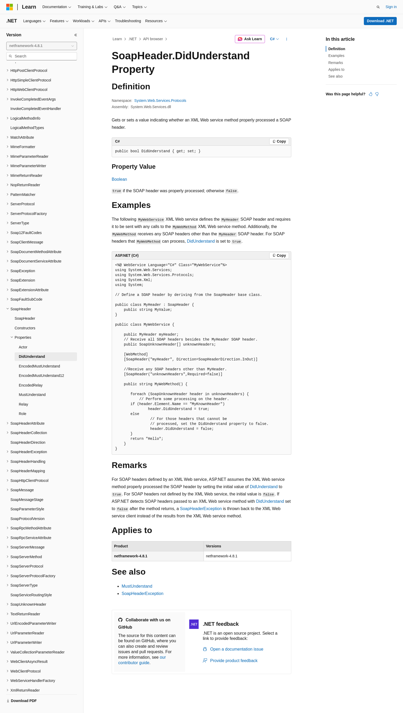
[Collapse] (75, 35)
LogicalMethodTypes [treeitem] (27, 115)
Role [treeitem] (22, 401)
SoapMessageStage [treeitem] (26, 487)
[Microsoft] (9, 7)
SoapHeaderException (201, 508)
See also (335, 76)
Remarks (335, 63)
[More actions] (286, 39)
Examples (336, 56)
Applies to (336, 69)
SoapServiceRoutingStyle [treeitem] (31, 583)
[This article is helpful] (371, 94)
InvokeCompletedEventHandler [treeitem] (35, 96)
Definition (336, 49)
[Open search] (378, 7)
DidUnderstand (201, 241)
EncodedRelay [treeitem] (31, 373)
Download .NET (380, 21)
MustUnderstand (137, 586)
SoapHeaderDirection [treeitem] (27, 430)
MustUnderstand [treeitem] (32, 382)
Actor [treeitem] (23, 335)
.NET (132, 39)
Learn (117, 39)
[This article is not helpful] (377, 94)
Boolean (119, 179)
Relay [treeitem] (23, 392)
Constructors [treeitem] (25, 316)
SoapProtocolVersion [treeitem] (27, 506)
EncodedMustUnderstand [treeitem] (39, 354)
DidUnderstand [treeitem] (32, 344)
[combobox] (41, 46)
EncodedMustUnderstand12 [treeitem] (41, 363)
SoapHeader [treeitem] (25, 306)
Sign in (391, 7)
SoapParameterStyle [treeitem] (27, 497)
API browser (153, 39)
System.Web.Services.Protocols (160, 100)
